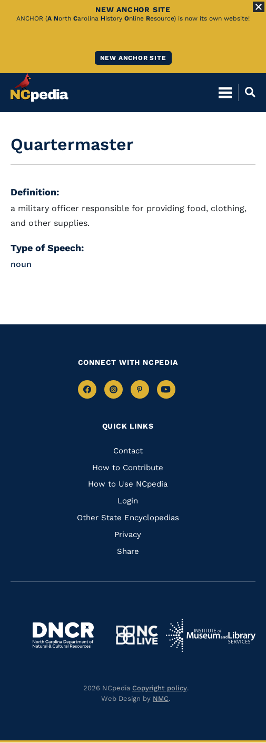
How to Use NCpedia (128, 484)
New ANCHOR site (133, 58)
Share (128, 551)
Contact (128, 450)
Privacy (127, 534)
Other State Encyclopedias (128, 517)
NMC (161, 698)
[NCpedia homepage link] (39, 87)
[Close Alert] (258, 7)
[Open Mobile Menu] (225, 92)
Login (127, 501)
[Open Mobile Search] (246, 92)
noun (21, 264)
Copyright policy (159, 688)
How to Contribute (127, 467)
